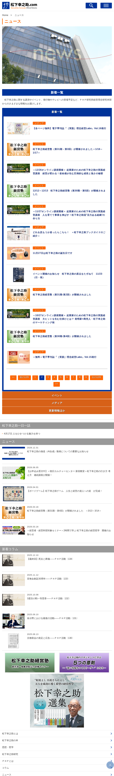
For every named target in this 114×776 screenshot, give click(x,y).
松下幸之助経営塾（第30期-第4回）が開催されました (68, 339)
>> (56, 390)
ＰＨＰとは (8, 746)
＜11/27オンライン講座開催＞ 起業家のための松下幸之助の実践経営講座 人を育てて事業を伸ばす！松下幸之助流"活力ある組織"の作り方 (69, 215)
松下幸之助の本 (10, 725)
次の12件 (99, 381)
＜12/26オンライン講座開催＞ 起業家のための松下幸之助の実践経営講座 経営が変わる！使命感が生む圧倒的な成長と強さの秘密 (69, 172)
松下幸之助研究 (10, 739)
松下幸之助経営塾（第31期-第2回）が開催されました (68, 296)
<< (9, 381)
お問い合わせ (9, 766)
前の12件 (21, 381)
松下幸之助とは (10, 718)
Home (5, 15)
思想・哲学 (8, 732)
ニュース (6, 760)
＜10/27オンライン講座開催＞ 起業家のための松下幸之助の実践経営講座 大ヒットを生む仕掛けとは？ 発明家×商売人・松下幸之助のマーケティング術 (69, 321)
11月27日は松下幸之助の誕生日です (56, 254)
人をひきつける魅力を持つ (22, 419)
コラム (5, 753)
